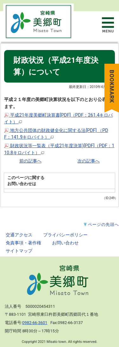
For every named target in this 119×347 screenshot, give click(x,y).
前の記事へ (30, 161)
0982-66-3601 (34, 322)
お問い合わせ (65, 243)
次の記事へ (88, 161)
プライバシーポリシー (65, 235)
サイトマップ (19, 251)
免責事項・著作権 (23, 243)
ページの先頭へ (103, 224)
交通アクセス (19, 235)
